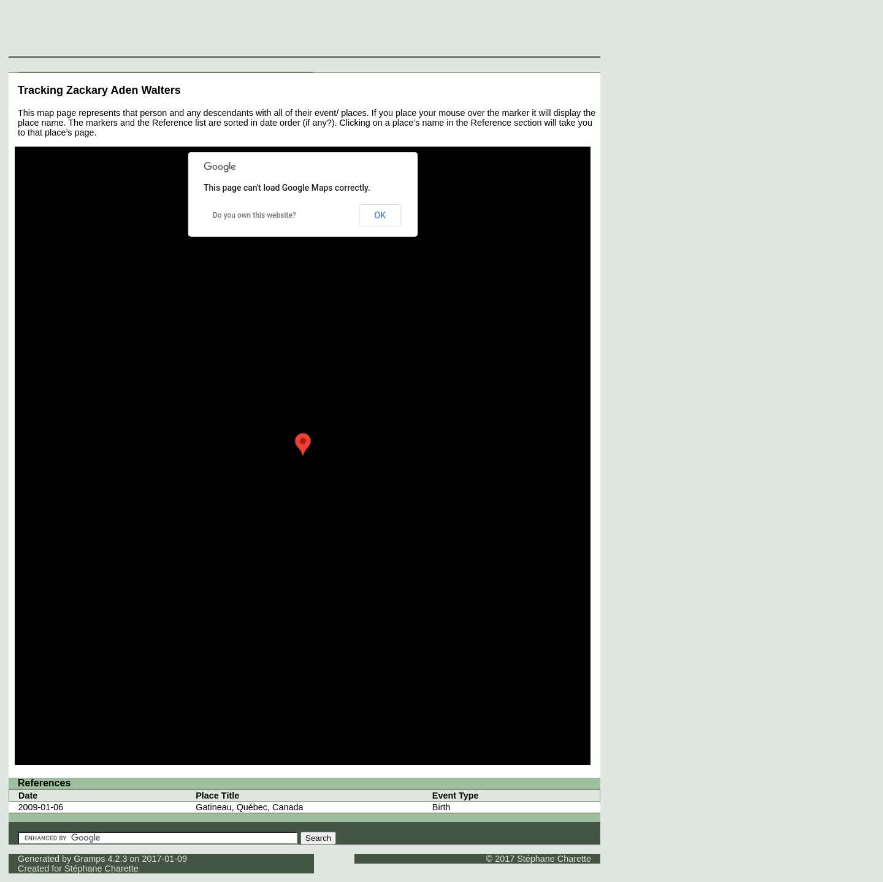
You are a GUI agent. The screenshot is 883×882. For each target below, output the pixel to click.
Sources (187, 64)
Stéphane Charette (101, 868)
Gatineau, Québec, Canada (249, 807)
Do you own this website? (254, 215)
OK (380, 215)
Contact (296, 64)
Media (218, 64)
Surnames (84, 64)
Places (155, 64)
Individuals (40, 64)
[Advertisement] (657, 30)
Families (122, 64)
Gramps (89, 859)
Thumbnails (255, 64)
